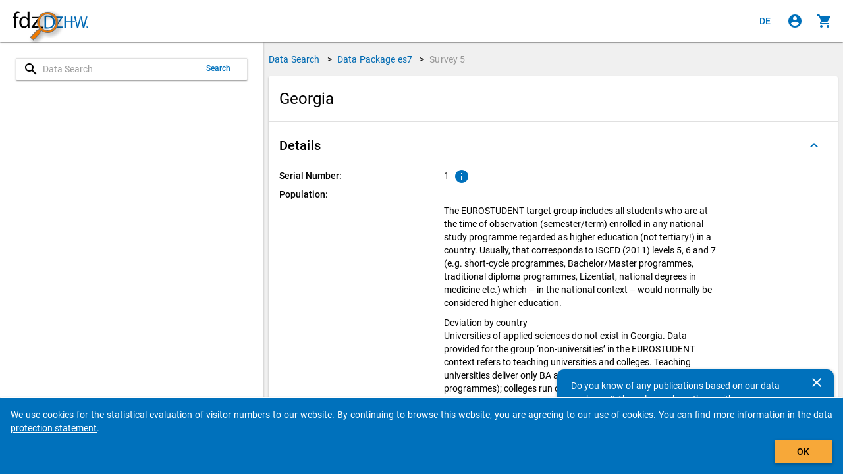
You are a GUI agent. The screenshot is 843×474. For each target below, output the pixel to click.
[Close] (816, 382)
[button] (553, 145)
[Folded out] (814, 145)
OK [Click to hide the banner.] (803, 451)
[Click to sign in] (795, 21)
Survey (447, 59)
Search (218, 68)
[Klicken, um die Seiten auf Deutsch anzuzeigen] (765, 21)
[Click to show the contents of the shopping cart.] (824, 21)
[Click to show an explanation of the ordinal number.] (462, 176)
